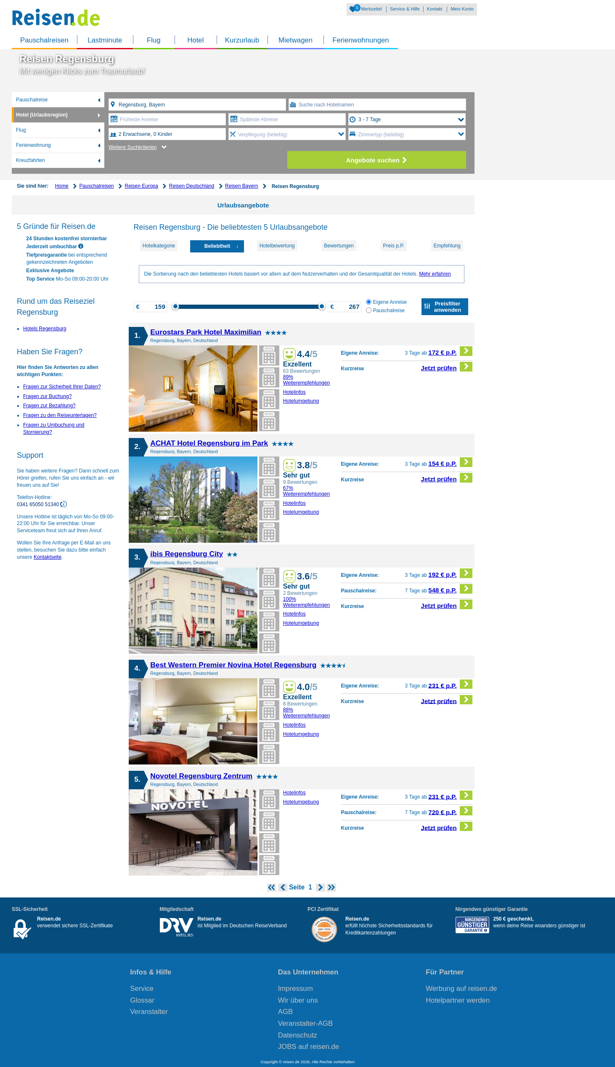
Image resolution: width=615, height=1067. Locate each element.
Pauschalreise (32, 100)
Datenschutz (297, 1035)
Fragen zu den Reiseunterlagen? (60, 415)
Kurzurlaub (242, 40)
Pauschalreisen (44, 40)
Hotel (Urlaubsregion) (42, 115)
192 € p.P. (450, 573)
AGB (285, 1012)
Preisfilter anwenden (447, 306)
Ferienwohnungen (360, 40)
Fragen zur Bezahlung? (49, 406)
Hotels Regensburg (44, 329)
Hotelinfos (294, 392)
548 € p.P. (450, 589)
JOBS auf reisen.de (308, 1047)
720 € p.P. (450, 811)
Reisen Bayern (241, 186)
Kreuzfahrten (30, 160)
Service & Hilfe (405, 8)
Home (62, 186)
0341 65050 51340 (38, 504)
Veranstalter (149, 1012)
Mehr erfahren (435, 274)
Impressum (295, 989)
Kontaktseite (47, 557)
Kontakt (435, 8)
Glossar (142, 1000)
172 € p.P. (450, 351)
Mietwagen (295, 40)
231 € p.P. (450, 684)
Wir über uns (298, 1000)
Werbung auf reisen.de (461, 989)
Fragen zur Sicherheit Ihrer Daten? (62, 387)
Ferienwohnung (33, 145)
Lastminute (104, 40)
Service (142, 989)
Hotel (195, 40)
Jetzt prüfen (447, 367)
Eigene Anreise (386, 302)
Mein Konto (462, 8)
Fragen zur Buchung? (47, 396)
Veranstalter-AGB (305, 1023)
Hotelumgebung (301, 401)
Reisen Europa (141, 186)
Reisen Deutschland (191, 186)
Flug (154, 40)
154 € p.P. (450, 462)
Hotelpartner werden (458, 1000)
